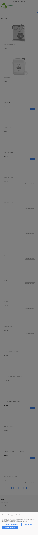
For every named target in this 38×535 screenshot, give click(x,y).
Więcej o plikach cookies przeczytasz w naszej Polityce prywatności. (14, 521)
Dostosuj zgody (28, 524)
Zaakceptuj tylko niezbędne (11, 524)
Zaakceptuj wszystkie (10, 527)
